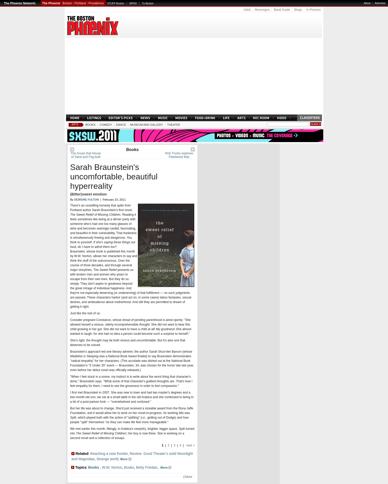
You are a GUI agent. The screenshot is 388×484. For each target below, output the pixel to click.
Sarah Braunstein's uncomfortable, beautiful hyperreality (114, 177)
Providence (96, 3)
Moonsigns (262, 9)
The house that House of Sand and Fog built (86, 155)
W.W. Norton (112, 467)
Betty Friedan (146, 467)
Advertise (380, 3)
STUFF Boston (115, 3)
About (367, 3)
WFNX (133, 3)
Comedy (106, 124)
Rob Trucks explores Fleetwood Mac (179, 155)
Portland (80, 3)
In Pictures (313, 9)
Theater (173, 124)
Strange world (107, 459)
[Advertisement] (194, 76)
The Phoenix (51, 3)
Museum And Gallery (146, 124)
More (125, 459)
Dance (121, 124)
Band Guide (282, 9)
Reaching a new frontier (109, 454)
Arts (74, 124)
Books (90, 124)
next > (190, 445)
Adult (247, 9)
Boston (67, 3)
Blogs (298, 9)
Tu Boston (148, 3)
